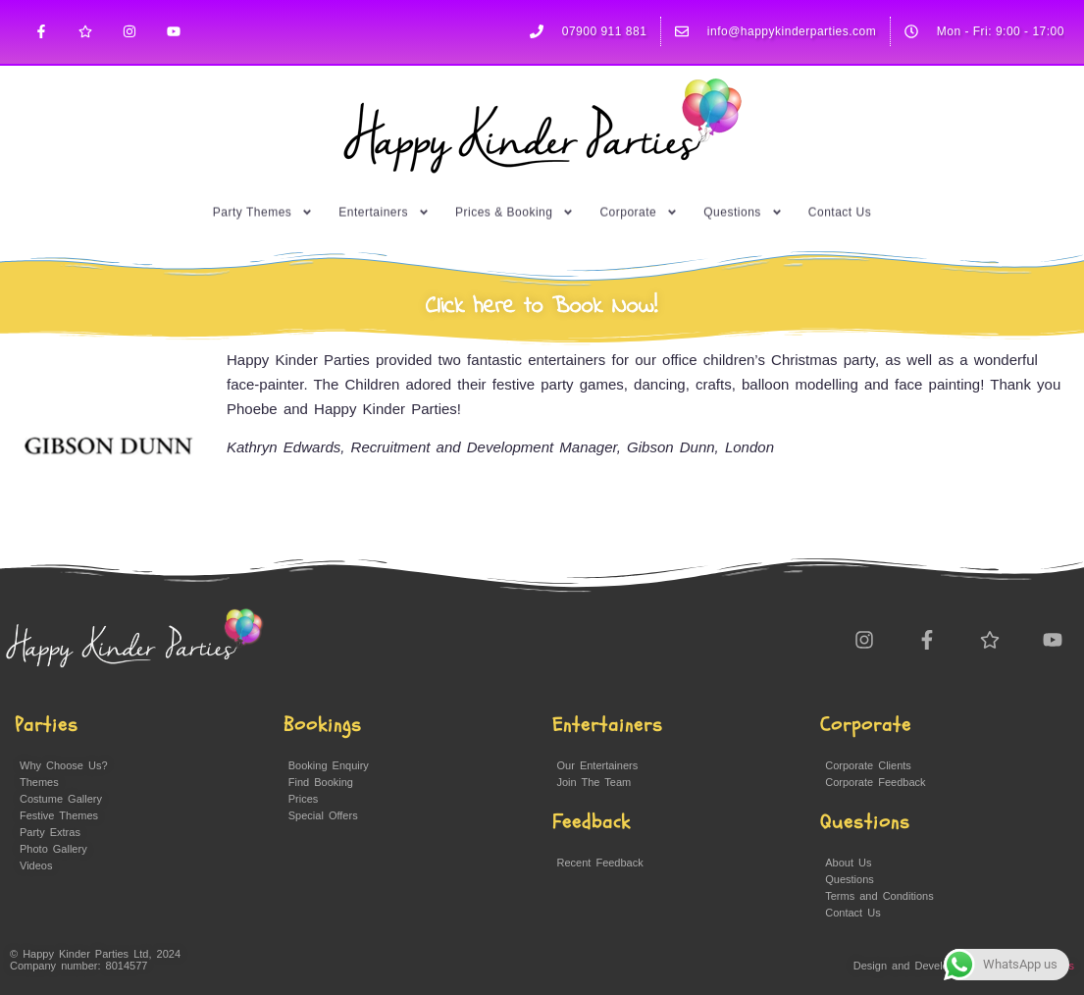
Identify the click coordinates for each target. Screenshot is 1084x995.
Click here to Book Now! (542, 306)
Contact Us (839, 185)
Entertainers (384, 185)
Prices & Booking (514, 185)
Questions (743, 185)
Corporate (638, 185)
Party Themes (263, 185)
